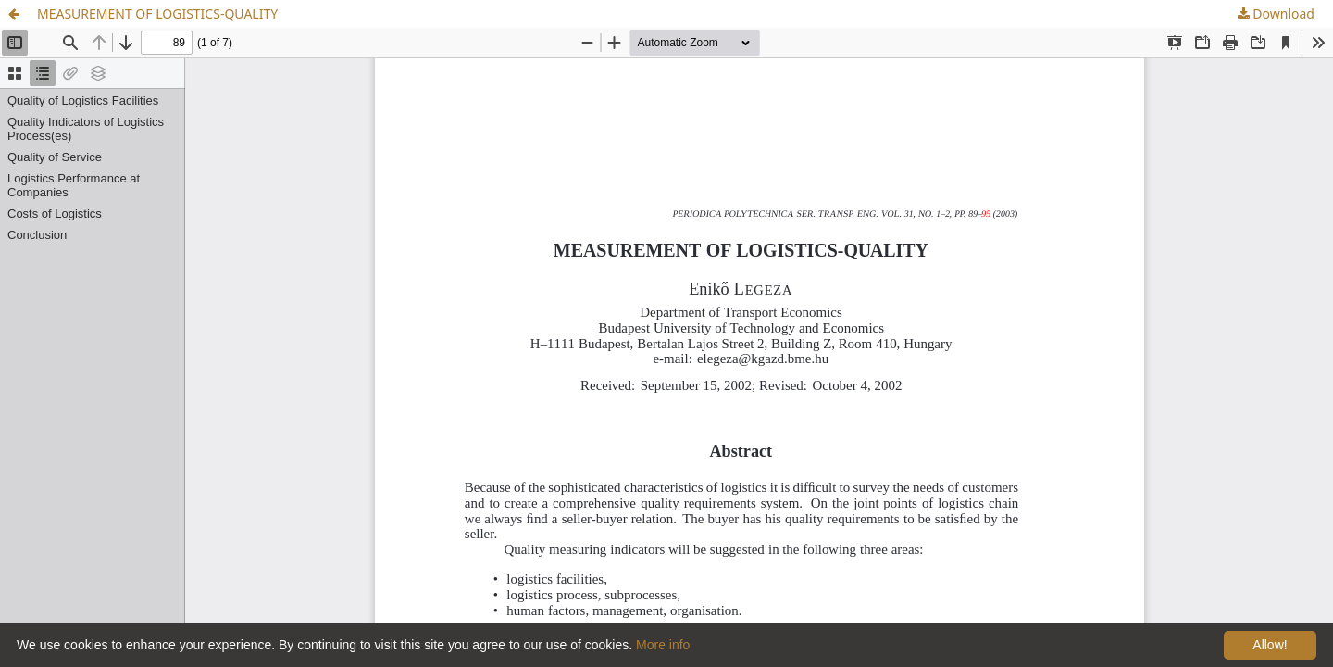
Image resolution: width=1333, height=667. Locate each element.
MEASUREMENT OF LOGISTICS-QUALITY (157, 13)
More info (663, 644)
